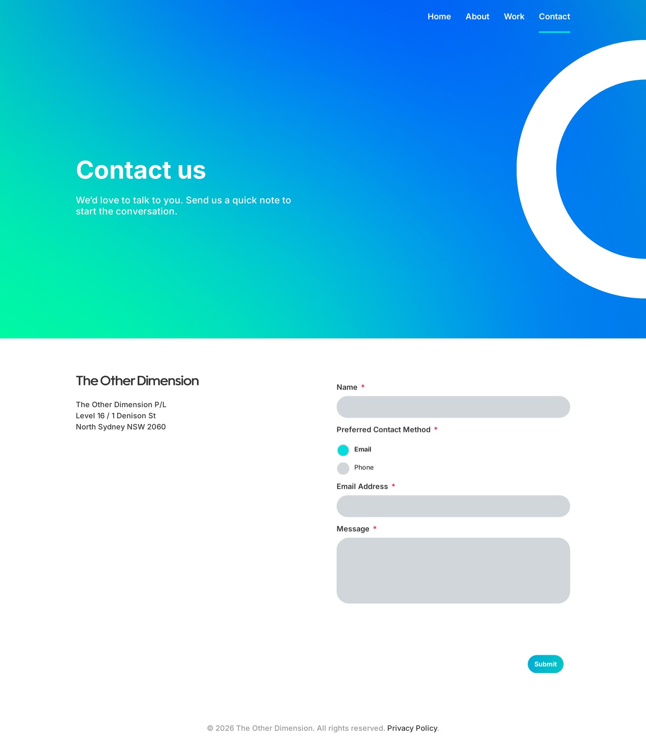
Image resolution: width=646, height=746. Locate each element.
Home (439, 17)
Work (514, 17)
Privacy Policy (412, 728)
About (477, 17)
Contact (554, 17)
